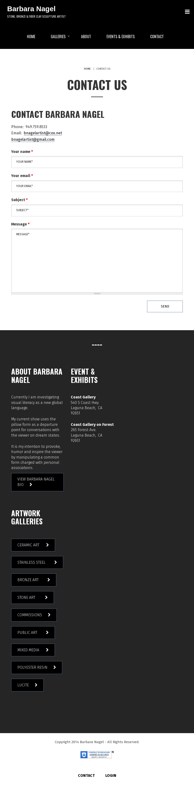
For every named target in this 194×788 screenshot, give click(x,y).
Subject (19, 200)
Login (110, 775)
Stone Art (28, 597)
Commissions (29, 615)
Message (20, 224)
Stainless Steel (32, 562)
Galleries (58, 36)
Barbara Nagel (31, 9)
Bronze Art (29, 580)
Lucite (23, 685)
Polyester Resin (32, 667)
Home (87, 69)
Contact (157, 36)
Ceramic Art (28, 545)
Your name (22, 151)
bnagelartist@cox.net (43, 133)
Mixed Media (28, 650)
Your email (22, 175)
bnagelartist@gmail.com (33, 139)
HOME (31, 36)
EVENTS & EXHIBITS (121, 36)
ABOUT (86, 36)
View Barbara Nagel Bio (36, 482)
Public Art (28, 632)
